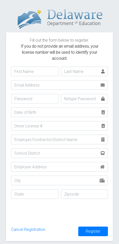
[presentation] (49, 213)
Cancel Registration (28, 229)
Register (93, 231)
